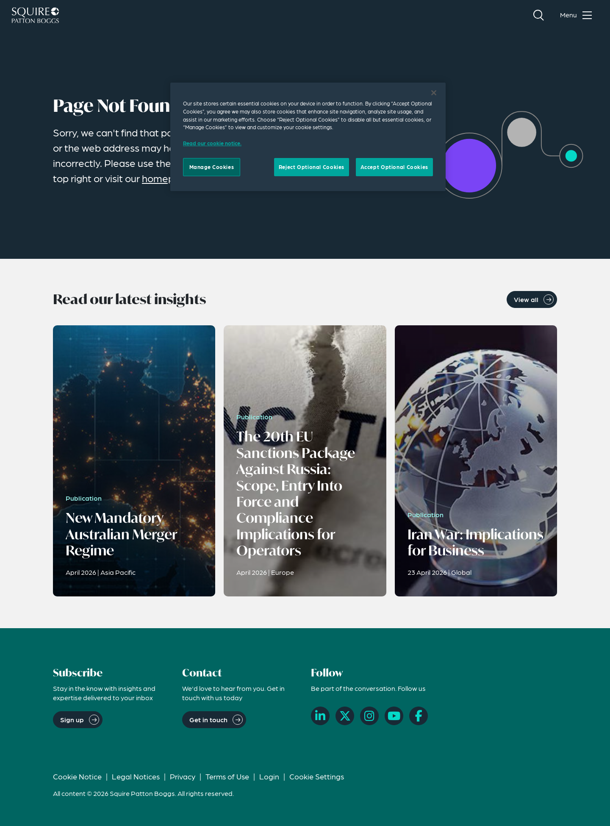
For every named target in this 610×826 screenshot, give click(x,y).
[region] (308, 137)
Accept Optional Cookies (394, 167)
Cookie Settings (316, 776)
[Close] (433, 92)
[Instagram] (369, 716)
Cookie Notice (77, 776)
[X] (345, 716)
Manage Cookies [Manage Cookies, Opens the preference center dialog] (211, 167)
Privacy (182, 776)
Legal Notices (136, 776)
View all (526, 299)
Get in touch (208, 719)
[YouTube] (394, 716)
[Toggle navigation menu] (577, 15)
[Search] (538, 15)
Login (269, 776)
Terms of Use (227, 776)
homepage (167, 178)
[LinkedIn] (320, 716)
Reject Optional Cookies (311, 167)
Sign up (72, 719)
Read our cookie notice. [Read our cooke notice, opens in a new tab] (212, 143)
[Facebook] (418, 716)
